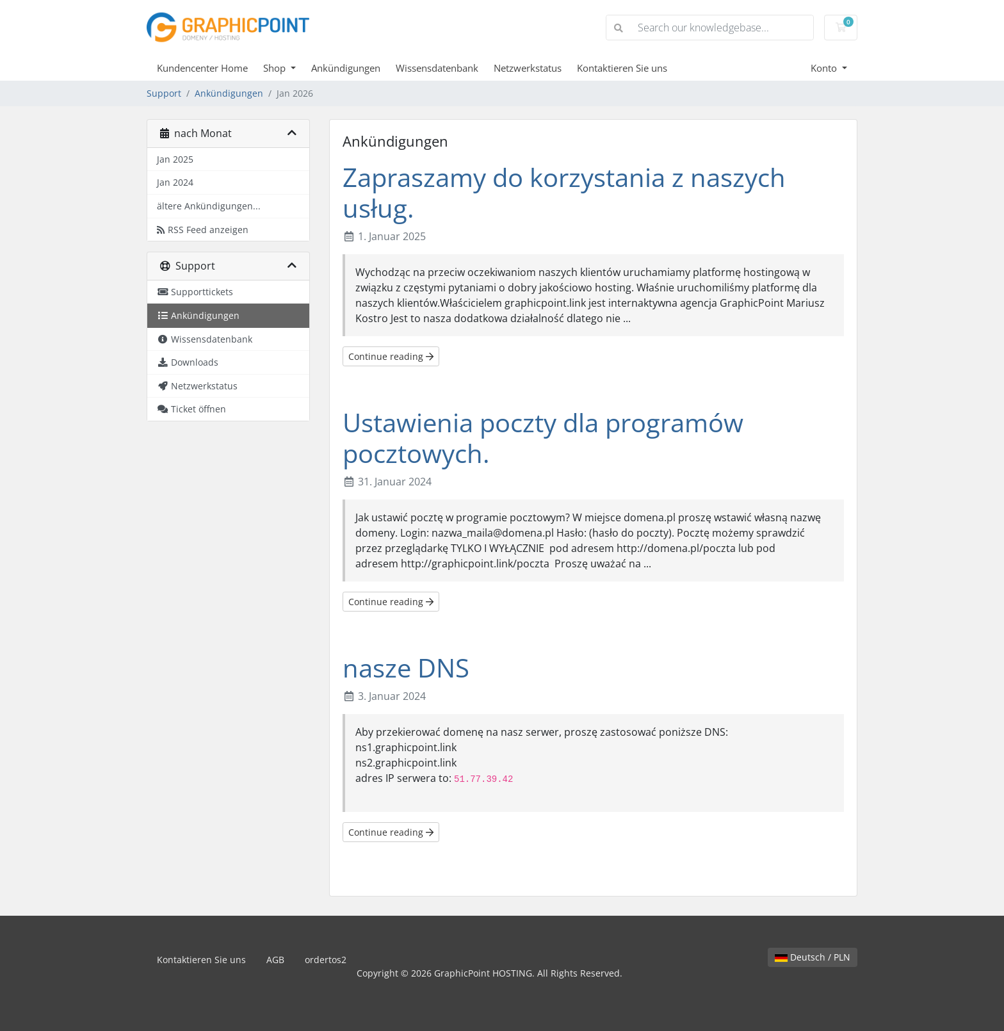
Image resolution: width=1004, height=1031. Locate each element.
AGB (275, 960)
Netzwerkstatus (528, 67)
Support (164, 93)
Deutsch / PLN (812, 957)
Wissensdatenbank (437, 67)
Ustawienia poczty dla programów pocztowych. (543, 438)
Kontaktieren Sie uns (622, 67)
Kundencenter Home (202, 67)
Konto (825, 67)
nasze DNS (406, 667)
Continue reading (390, 356)
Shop (275, 67)
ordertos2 (325, 960)
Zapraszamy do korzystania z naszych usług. (564, 192)
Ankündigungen (345, 67)
